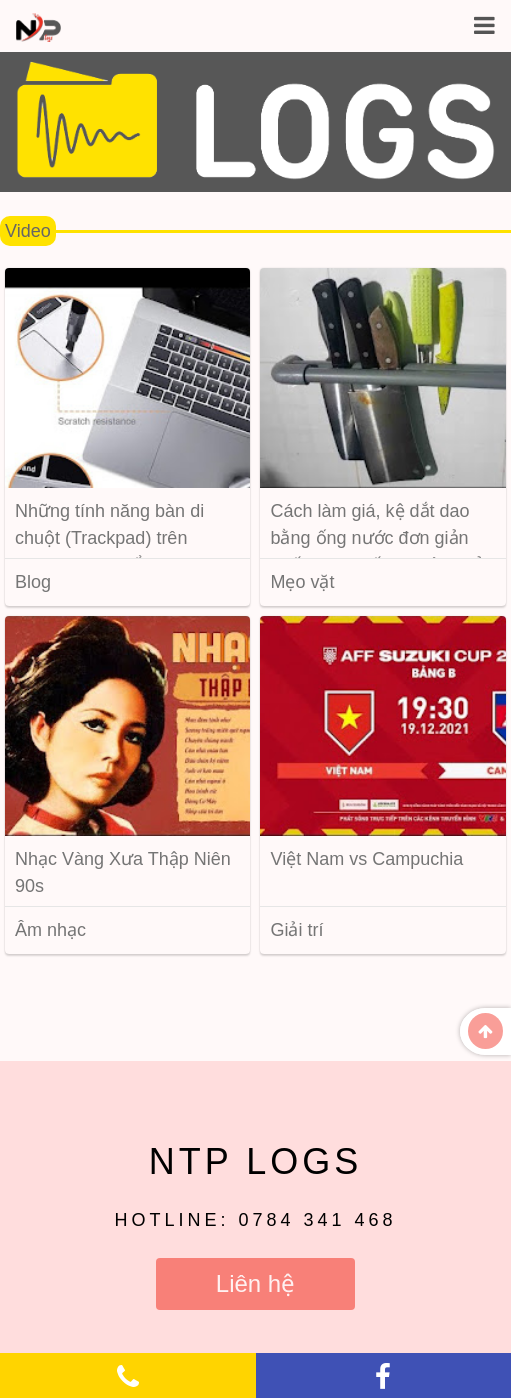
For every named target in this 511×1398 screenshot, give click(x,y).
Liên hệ (255, 1283)
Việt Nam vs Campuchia (366, 859)
